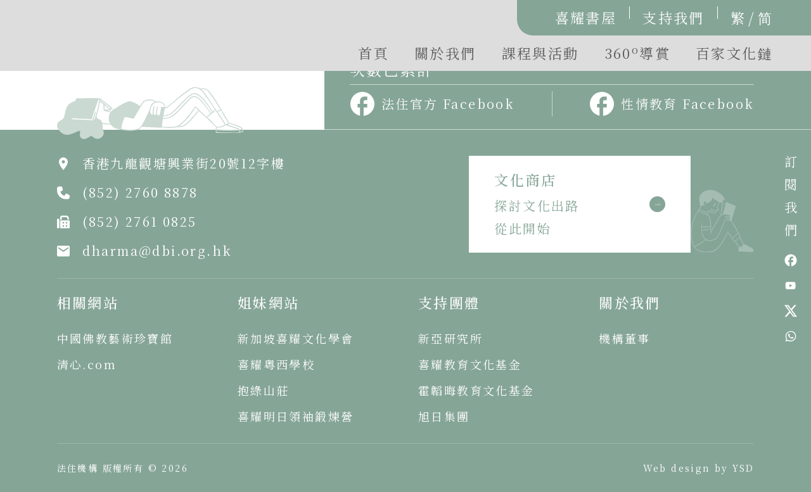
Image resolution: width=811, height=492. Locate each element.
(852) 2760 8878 (140, 192)
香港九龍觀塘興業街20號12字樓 (183, 163)
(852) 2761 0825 (139, 221)
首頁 (373, 53)
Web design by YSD (699, 468)
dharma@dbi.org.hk (157, 250)
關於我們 (445, 53)
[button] (637, 56)
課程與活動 (540, 53)
